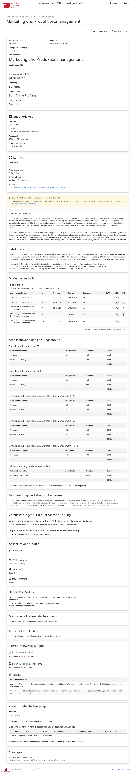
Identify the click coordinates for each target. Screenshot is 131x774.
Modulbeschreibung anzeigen (44, 17)
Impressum (116, 769)
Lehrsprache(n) (15, 100)
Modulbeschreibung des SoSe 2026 (26, 204)
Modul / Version (15, 40)
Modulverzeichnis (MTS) (75, 3)
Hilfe (92, 3)
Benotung (13, 83)
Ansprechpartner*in (17, 170)
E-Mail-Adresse (15, 177)
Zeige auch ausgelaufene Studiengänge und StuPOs (31, 721)
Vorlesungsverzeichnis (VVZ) (49, 3)
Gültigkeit (53, 40)
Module (29, 17)
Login (125, 3)
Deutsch (113, 3)
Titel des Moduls (15, 55)
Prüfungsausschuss (17, 143)
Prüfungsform (14, 91)
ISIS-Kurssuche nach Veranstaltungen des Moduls (104, 329)
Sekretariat (13, 163)
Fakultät (12, 122)
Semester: (13, 711)
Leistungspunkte (16, 65)
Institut (12, 129)
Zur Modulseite (100, 31)
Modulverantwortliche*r (19, 74)
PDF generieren (119, 31)
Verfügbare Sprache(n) (18, 47)
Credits (127, 769)
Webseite (13, 184)
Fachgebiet (13, 136)
